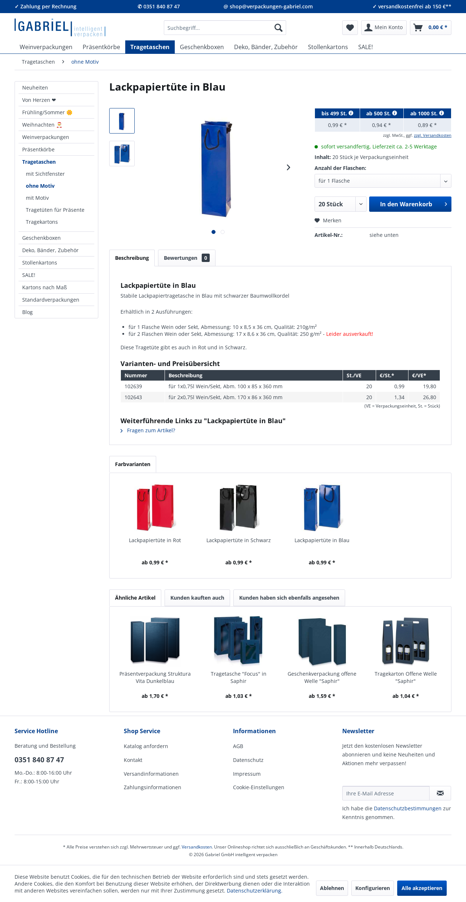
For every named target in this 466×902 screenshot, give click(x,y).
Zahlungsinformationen (152, 787)
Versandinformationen (151, 773)
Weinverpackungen (45, 137)
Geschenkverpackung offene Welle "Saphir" (322, 677)
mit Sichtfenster (45, 173)
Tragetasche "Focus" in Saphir (238, 677)
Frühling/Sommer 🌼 (47, 112)
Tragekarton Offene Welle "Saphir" (406, 677)
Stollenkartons (39, 262)
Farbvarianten (132, 464)
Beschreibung (132, 257)
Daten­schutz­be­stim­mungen (408, 808)
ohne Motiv (40, 185)
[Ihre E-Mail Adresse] (386, 793)
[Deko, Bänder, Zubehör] (266, 46)
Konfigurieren (372, 888)
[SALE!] (365, 46)
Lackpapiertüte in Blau (322, 540)
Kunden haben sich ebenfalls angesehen (289, 597)
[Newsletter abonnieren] (440, 793)
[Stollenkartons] (328, 46)
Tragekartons (42, 221)
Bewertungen (187, 258)
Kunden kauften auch (197, 597)
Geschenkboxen (41, 237)
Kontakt (133, 759)
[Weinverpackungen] (46, 46)
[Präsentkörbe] (101, 46)
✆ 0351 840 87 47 (159, 6)
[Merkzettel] (350, 27)
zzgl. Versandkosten (432, 135)
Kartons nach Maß (44, 287)
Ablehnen (332, 888)
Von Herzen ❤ (39, 99)
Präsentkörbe (38, 149)
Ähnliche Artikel (135, 597)
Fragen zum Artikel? (148, 430)
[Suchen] (278, 27)
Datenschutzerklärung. (255, 890)
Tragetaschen (39, 161)
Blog (27, 312)
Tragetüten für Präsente (55, 209)
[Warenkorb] (430, 27)
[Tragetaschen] (150, 46)
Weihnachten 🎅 (42, 124)
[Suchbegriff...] (225, 27)
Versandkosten (197, 847)
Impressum (247, 773)
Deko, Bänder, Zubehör (50, 250)
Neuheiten (35, 87)
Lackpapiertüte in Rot (155, 540)
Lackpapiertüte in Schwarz (238, 540)
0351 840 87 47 (39, 759)
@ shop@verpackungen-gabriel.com (268, 6)
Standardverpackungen (50, 299)
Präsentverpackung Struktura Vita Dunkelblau (155, 677)
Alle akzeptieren (422, 888)
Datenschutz (248, 759)
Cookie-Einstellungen (258, 787)
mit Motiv (37, 197)
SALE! (28, 274)
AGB (238, 746)
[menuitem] (225, 27)
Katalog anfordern (146, 746)
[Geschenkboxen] (202, 46)
